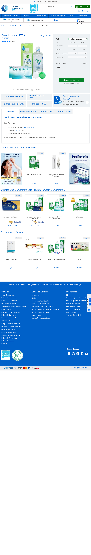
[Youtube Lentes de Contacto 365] (86, 354)
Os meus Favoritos (21, 90)
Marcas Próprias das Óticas (41, 318)
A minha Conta (81, 11)
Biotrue (17, 130)
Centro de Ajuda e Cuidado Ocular (78, 298)
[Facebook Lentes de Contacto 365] (69, 354)
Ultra (30, 26)
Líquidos (26, 16)
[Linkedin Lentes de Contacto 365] (82, 354)
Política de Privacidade (9, 338)
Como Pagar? (6, 309)
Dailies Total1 (36, 315)
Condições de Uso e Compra (11, 335)
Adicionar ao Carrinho (72, 80)
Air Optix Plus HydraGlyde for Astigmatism (46, 309)
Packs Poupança (57, 16)
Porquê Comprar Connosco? (11, 324)
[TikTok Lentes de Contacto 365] (77, 354)
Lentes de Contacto (11, 16)
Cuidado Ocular (40, 16)
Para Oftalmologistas (73, 309)
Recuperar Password (8, 318)
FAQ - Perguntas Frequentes (76, 301)
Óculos (71, 16)
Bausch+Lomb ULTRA (29, 127)
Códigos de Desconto (73, 303)
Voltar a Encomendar (8, 298)
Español (84, 367)
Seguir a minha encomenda (10, 312)
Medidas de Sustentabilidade (11, 326)
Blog (67, 295)
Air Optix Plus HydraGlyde (41, 312)
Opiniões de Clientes (8, 329)
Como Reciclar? (71, 312)
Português (76, 367)
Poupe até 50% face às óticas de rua (45, 1)
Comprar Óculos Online (74, 315)
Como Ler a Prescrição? (9, 301)
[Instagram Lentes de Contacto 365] (73, 354)
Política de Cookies (7, 341)
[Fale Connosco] (82, 6)
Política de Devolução (8, 315)
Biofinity (34, 298)
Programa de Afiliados (73, 306)
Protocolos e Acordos (8, 332)
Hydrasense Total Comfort (40, 301)
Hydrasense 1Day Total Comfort (42, 306)
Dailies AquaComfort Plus (40, 304)
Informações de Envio (8, 303)
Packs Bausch (23, 26)
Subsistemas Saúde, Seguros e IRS (13, 306)
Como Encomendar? (8, 295)
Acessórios (83, 16)
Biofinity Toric (36, 295)
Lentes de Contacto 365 (7, 26)
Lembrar (35, 90)
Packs (16, 26)
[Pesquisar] (71, 6)
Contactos (4, 344)
